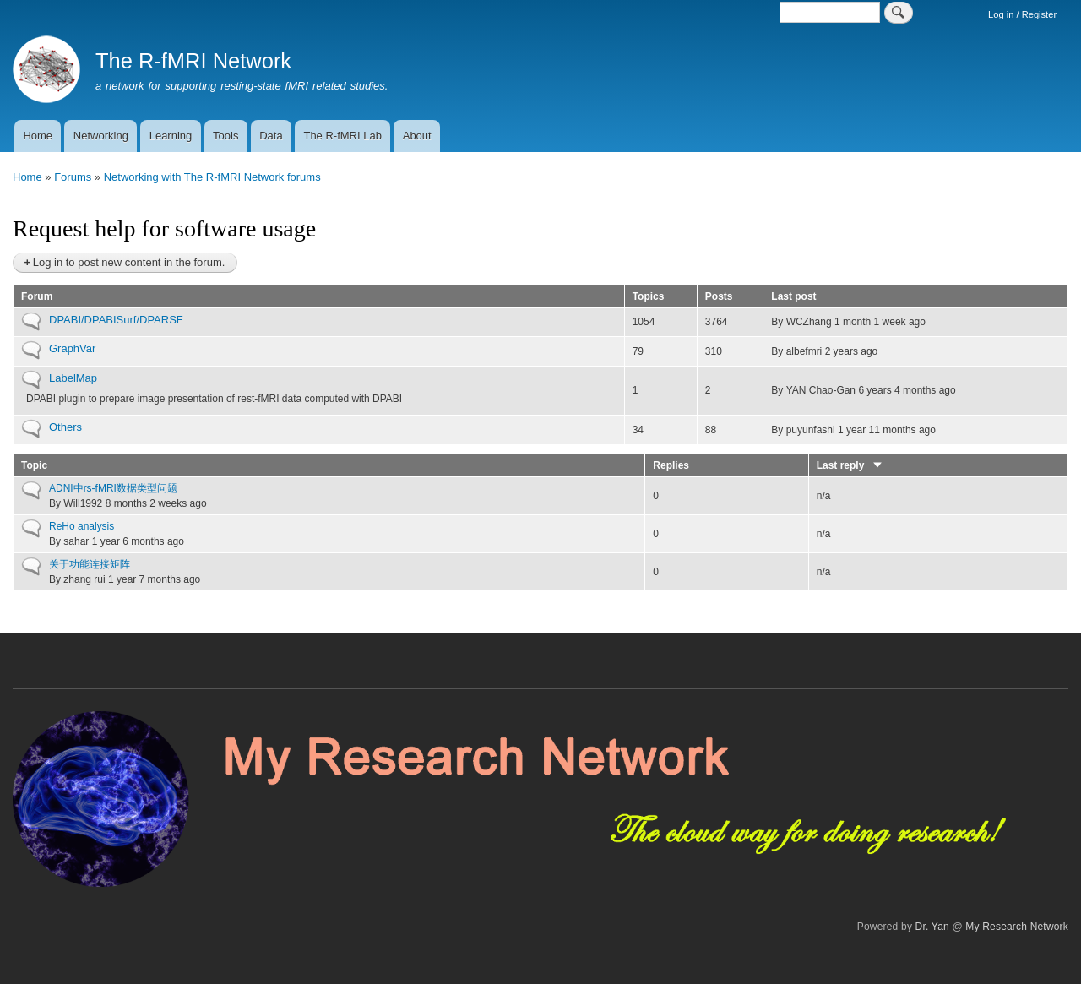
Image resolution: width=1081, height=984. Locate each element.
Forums (72, 177)
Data (270, 135)
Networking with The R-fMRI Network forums (212, 177)
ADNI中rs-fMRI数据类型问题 (113, 488)
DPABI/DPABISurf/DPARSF (116, 319)
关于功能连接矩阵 (89, 564)
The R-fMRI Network (193, 61)
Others (65, 427)
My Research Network (1016, 926)
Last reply (850, 465)
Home (37, 135)
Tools (225, 135)
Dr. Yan (932, 926)
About (417, 135)
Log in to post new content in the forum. (129, 262)
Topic (34, 465)
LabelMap (73, 378)
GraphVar (72, 348)
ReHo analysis (81, 526)
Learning (171, 135)
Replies (671, 465)
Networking (100, 135)
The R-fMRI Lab (342, 135)
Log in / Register (1022, 14)
